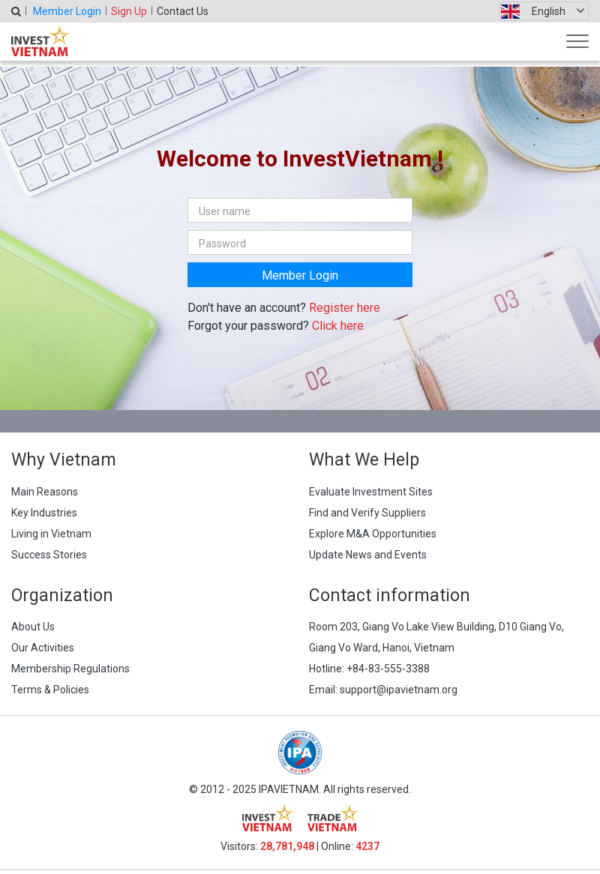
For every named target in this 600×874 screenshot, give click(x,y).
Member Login (67, 11)
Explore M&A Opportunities (372, 534)
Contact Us (182, 11)
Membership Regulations (70, 669)
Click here (338, 326)
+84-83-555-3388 (388, 669)
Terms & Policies (50, 690)
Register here (344, 308)
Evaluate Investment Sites (371, 492)
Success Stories (49, 555)
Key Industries (44, 513)
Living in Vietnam (51, 534)
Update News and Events (368, 555)
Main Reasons (44, 492)
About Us (33, 627)
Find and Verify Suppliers (367, 513)
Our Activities (42, 648)
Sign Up (129, 11)
